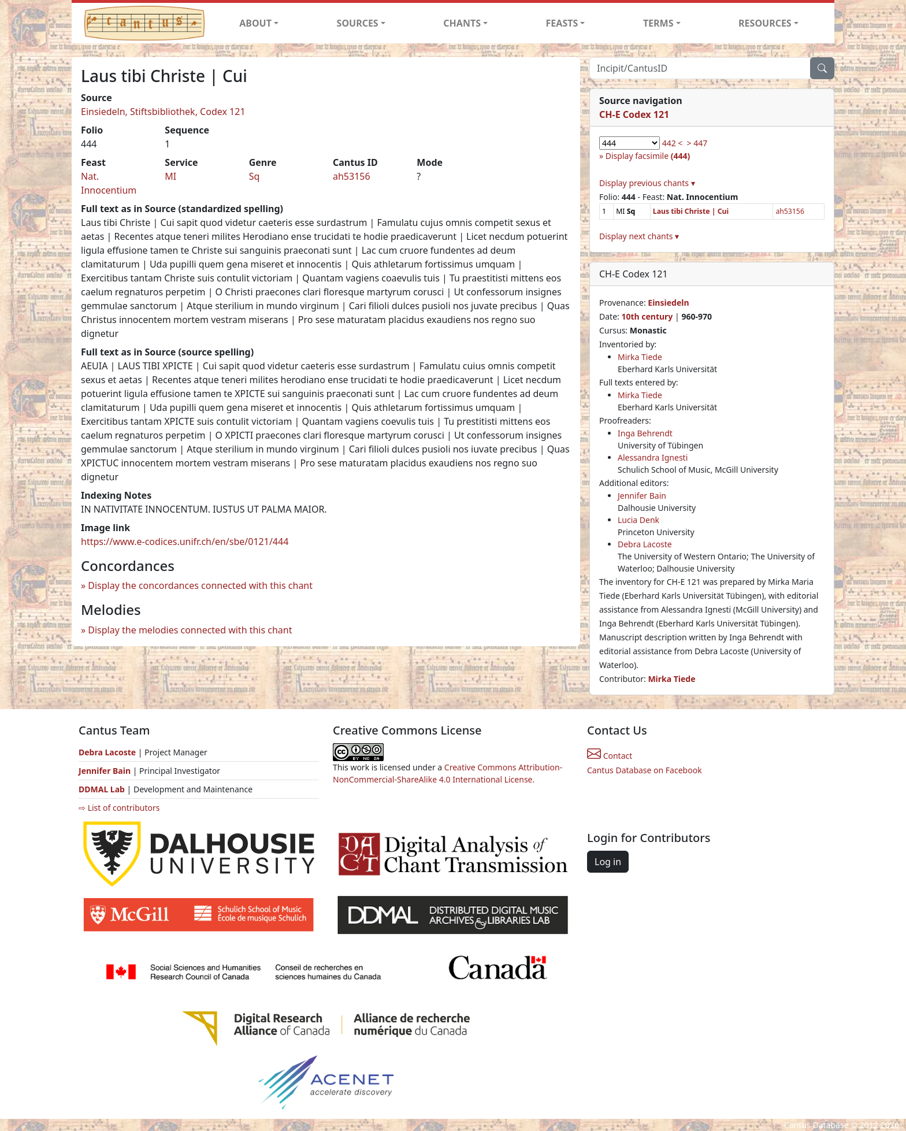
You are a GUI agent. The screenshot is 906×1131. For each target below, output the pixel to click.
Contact (609, 755)
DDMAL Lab (102, 789)
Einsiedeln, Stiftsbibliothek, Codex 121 (163, 111)
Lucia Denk (638, 519)
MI (170, 176)
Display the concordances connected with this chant (200, 585)
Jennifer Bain (642, 495)
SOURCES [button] (357, 23)
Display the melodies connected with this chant (190, 630)
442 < (672, 143)
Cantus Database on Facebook (644, 770)
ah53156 (351, 176)
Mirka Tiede (640, 356)
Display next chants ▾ (639, 236)
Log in (608, 861)
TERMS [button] (658, 23)
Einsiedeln (668, 302)
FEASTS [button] (562, 23)
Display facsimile (648, 155)
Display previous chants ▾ (647, 182)
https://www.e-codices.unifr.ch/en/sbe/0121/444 (184, 541)
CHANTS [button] (462, 23)
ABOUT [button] (255, 23)
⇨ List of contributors (119, 807)
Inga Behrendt (645, 433)
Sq (254, 176)
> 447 (697, 143)
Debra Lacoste (645, 544)
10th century (647, 316)
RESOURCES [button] (765, 23)
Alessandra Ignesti (653, 457)
